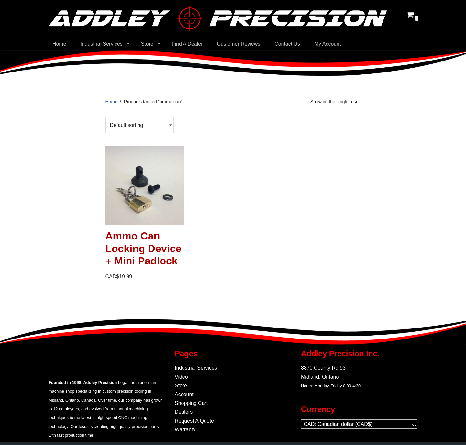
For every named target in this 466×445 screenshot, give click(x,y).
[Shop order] (139, 125)
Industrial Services (196, 368)
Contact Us (288, 44)
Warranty (185, 429)
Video (181, 377)
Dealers (184, 412)
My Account (328, 44)
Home (59, 44)
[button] (128, 43)
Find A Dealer (187, 44)
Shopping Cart (191, 403)
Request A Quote (194, 421)
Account (184, 394)
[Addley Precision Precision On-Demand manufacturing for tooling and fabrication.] (218, 18)
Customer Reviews (239, 44)
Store (181, 385)
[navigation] (359, 424)
